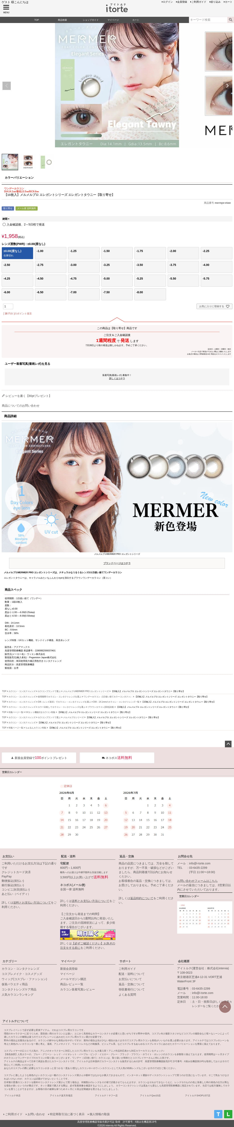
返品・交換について (132, 984)
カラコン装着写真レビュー (77, 989)
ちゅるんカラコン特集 (35, 728)
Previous (6, 86)
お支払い (8, 856)
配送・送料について (132, 974)
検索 (230, 20)
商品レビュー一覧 (71, 984)
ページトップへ (228, 744)
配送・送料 (68, 856)
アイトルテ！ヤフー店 (106, 1095)
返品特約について (141, 898)
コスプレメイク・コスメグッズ (22, 974)
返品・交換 (126, 856)
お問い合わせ (36, 1114)
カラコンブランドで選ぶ (49, 691)
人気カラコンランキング (17, 994)
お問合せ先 (185, 856)
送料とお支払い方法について (32, 902)
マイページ (68, 961)
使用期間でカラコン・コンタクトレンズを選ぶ (59, 697)
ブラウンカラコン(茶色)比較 (101, 707)
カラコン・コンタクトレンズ (22, 691)
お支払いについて (130, 979)
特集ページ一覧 (16, 712)
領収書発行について (132, 989)
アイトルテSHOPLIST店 (197, 1095)
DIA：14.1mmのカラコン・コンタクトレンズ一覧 (116, 702)
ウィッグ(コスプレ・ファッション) (24, 979)
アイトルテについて (15, 1021)
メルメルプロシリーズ (73, 717)
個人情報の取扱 (99, 1114)
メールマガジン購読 (73, 979)
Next (227, 86)
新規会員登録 (69, 968)
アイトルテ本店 (12, 1095)
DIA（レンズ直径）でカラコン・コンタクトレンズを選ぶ (64, 702)
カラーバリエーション (19, 177)
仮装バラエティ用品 (15, 984)
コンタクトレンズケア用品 (19, 989)
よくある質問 (127, 994)
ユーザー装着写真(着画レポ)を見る (27, 363)
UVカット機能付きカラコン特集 (40, 712)
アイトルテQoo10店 (150, 1095)
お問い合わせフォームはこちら (197, 880)
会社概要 (184, 961)
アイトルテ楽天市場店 (61, 1095)
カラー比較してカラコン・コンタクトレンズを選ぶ (61, 707)
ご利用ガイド (127, 968)
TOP (4, 691)
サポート (125, 961)
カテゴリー (9, 961)
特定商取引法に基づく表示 (67, 1114)
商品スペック (13, 589)
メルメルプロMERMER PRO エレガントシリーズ (117, 559)
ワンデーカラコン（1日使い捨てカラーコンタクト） (108, 697)
